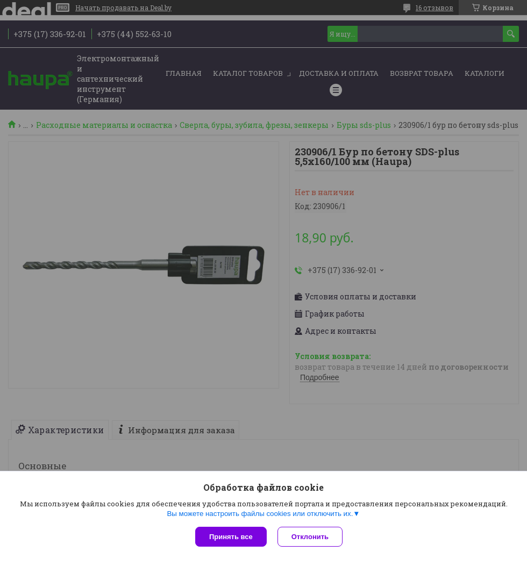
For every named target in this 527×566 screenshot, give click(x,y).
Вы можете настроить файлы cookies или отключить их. (260, 514)
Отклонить (310, 537)
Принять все (231, 537)
